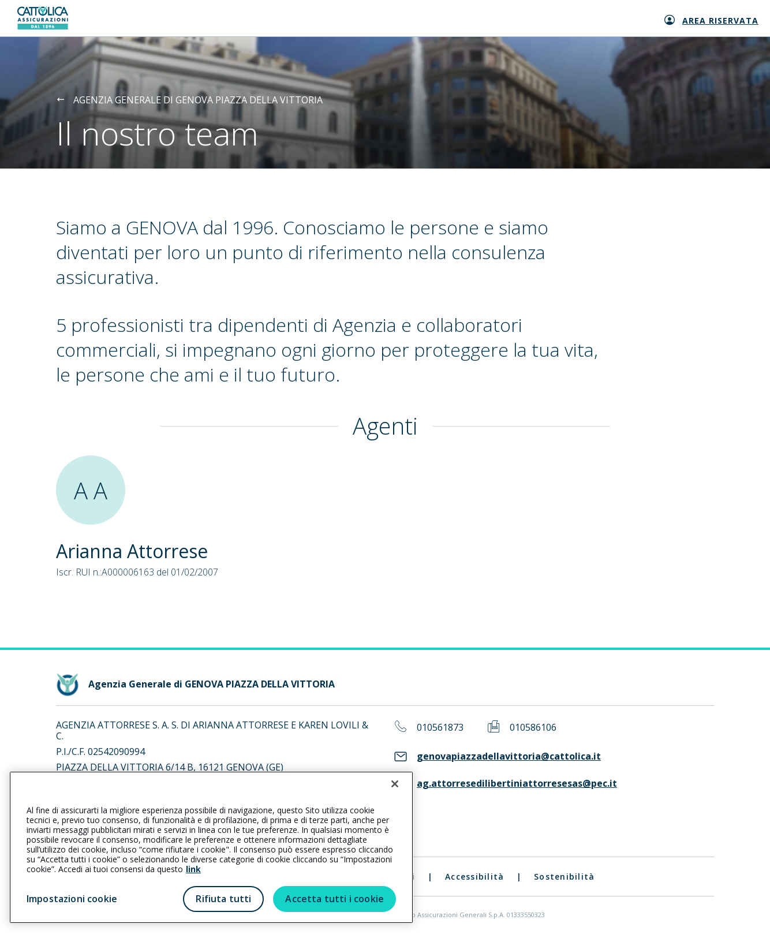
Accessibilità (474, 876)
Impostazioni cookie (72, 898)
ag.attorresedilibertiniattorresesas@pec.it (517, 783)
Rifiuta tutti (223, 898)
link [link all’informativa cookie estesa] (193, 868)
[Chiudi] (395, 784)
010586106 (533, 727)
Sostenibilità (564, 876)
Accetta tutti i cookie (334, 898)
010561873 (440, 727)
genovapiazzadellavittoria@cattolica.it (509, 756)
